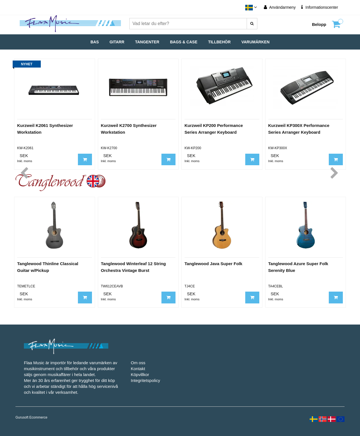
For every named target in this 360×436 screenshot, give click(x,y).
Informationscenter (319, 7)
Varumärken (255, 42)
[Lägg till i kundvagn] (85, 159)
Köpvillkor (140, 374)
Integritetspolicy (145, 380)
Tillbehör (219, 42)
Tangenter (147, 42)
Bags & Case (183, 42)
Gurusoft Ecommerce (31, 417)
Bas (95, 42)
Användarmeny (280, 7)
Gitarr (116, 42)
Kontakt (138, 368)
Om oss (138, 362)
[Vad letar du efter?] (252, 23)
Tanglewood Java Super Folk (213, 263)
